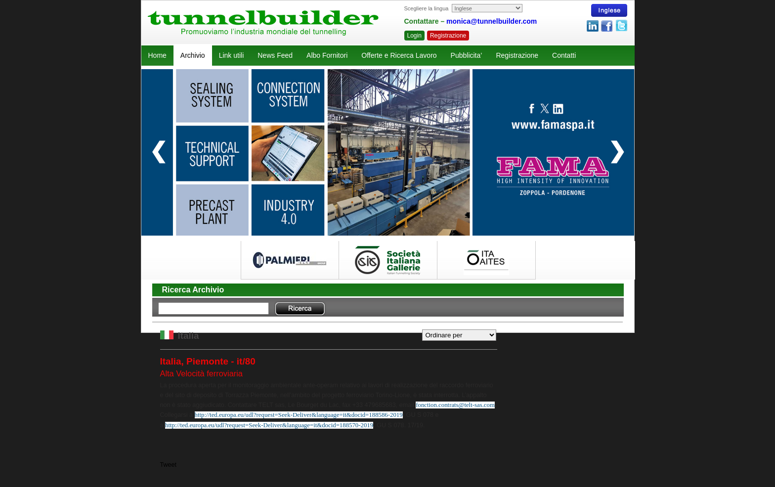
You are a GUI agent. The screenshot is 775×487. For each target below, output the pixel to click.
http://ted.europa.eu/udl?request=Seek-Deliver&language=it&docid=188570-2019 (269, 425)
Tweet (168, 464)
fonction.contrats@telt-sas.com (455, 405)
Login (414, 35)
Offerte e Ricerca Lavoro (398, 55)
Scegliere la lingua (426, 8)
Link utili (231, 55)
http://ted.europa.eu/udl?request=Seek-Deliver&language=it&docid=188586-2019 (299, 414)
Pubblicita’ (466, 55)
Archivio (192, 55)
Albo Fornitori (326, 55)
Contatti (564, 55)
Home (157, 55)
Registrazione (448, 35)
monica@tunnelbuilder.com (491, 21)
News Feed (275, 55)
